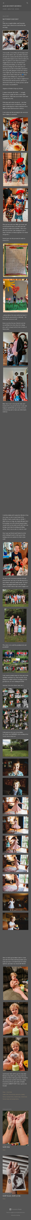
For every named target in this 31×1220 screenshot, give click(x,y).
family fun (18, 1094)
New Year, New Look (11, 1196)
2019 (7, 1094)
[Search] (27, 2)
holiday (23, 1094)
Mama (4, 1096)
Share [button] (4, 1092)
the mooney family (14, 1099)
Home (5, 9)
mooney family (10, 1096)
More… (17, 9)
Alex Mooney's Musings (12, 6)
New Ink (6, 1147)
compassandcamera (20, 1212)
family (13, 1094)
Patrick (4, 1099)
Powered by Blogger (15, 1209)
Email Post (9, 1092)
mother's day (17, 1096)
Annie (10, 1094)
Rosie (8, 1099)
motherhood (24, 1096)
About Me (11, 9)
